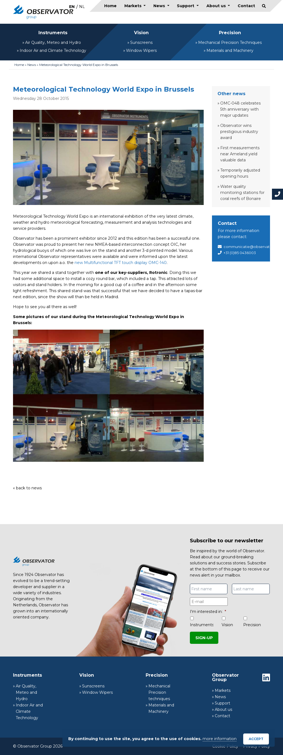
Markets (133, 5)
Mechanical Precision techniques (159, 692)
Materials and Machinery (229, 50)
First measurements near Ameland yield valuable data (240, 153)
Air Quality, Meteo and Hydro (53, 42)
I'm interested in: (208, 611)
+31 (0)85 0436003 (240, 252)
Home (110, 5)
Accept (256, 739)
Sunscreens (141, 42)
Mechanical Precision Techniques (230, 42)
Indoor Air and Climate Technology (53, 50)
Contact (246, 5)
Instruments (52, 32)
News (159, 5)
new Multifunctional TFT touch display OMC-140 (121, 262)
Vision (141, 32)
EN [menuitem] (72, 6)
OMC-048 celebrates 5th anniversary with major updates (240, 109)
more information (220, 738)
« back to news (27, 487)
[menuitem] (72, 6)
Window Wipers (141, 50)
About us (216, 5)
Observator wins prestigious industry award (239, 131)
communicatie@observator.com (253, 246)
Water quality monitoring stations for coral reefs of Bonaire (242, 192)
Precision (230, 32)
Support (186, 5)
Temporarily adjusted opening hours (240, 173)
